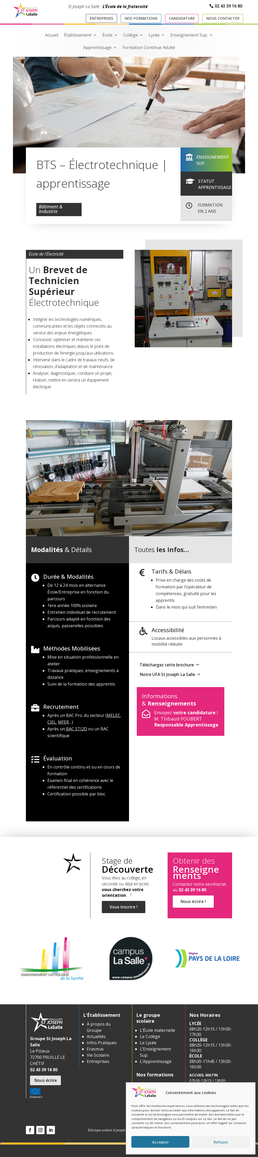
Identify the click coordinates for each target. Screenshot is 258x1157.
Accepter (160, 1142)
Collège (130, 35)
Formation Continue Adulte (149, 48)
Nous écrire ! (191, 907)
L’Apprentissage (155, 1061)
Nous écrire (45, 1080)
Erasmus (95, 1049)
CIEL (51, 722)
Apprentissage (97, 48)
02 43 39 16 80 (228, 6)
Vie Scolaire (98, 1055)
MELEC (113, 715)
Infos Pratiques (102, 1043)
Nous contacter (222, 18)
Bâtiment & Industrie (50, 209)
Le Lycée (148, 1043)
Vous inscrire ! (123, 911)
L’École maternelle (157, 1030)
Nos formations (141, 18)
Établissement (77, 35)
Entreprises (101, 18)
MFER (63, 722)
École (107, 35)
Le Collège (150, 1036)
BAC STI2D (76, 729)
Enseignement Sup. (189, 35)
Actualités (96, 1036)
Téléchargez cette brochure (167, 665)
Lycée (154, 35)
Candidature (182, 18)
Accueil (51, 35)
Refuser (221, 1142)
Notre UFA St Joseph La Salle (167, 674)
